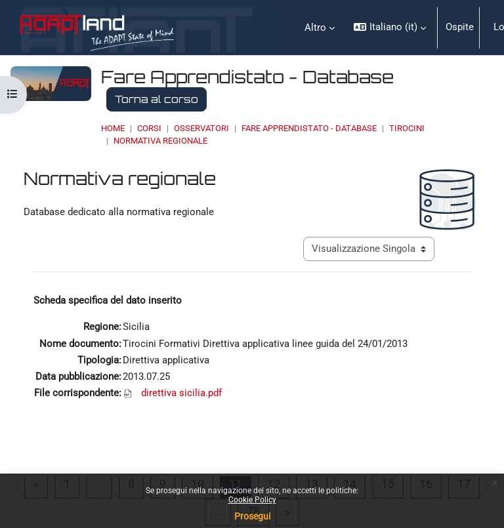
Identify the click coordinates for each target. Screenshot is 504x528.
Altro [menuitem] (315, 27)
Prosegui (252, 516)
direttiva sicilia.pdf (181, 393)
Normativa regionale (160, 141)
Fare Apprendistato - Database (309, 128)
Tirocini (407, 128)
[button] (389, 27)
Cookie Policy (252, 499)
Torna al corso (156, 99)
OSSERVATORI (201, 128)
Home (113, 128)
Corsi (149, 128)
